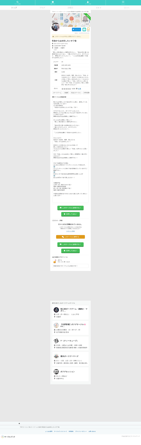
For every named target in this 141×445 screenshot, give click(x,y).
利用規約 (71, 431)
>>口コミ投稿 (70, 231)
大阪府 (69, 11)
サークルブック (135, 436)
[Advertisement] (70, 285)
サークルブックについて (60, 431)
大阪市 (55, 49)
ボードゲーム (64, 11)
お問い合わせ (92, 431)
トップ (14, 8)
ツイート (76, 29)
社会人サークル (76, 92)
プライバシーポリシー (81, 431)
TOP (53, 11)
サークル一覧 (58, 11)
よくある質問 (48, 431)
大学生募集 (87, 92)
